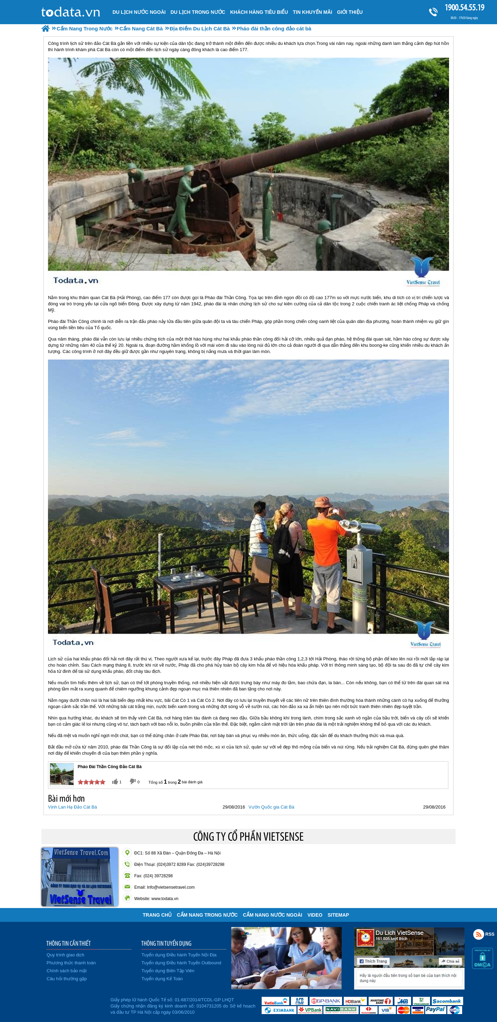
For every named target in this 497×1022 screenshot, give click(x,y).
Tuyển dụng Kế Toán (162, 978)
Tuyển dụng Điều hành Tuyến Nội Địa (179, 954)
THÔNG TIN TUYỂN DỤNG (166, 943)
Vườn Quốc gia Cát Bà (271, 807)
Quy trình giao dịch (65, 954)
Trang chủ (157, 915)
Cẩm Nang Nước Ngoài (272, 915)
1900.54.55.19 (464, 7)
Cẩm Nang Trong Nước (207, 915)
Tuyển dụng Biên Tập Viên (168, 970)
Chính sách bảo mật (67, 970)
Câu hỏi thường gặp (67, 978)
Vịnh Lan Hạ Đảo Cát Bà (72, 807)
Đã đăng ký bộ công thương (75, 1005)
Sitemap (338, 915)
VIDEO (315, 915)
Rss (478, 934)
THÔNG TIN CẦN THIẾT (68, 943)
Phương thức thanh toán (71, 962)
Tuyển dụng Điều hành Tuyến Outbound (181, 962)
